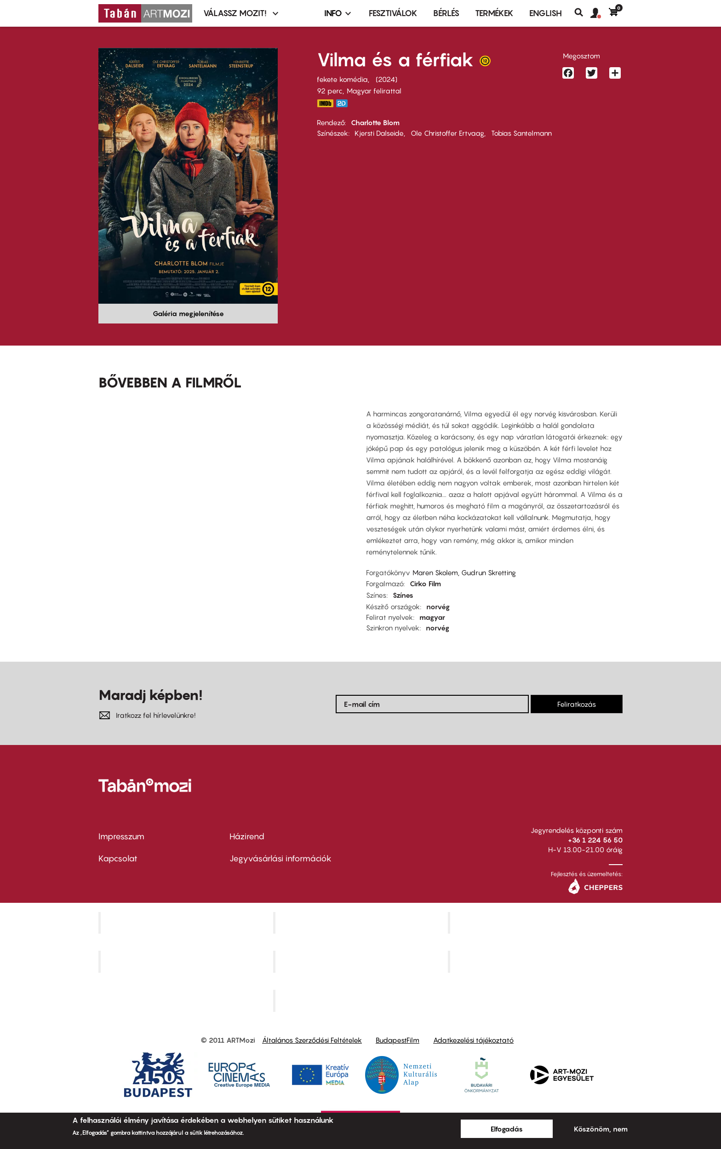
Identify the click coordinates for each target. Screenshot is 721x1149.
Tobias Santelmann (521, 133)
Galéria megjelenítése (188, 313)
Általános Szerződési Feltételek (312, 1040)
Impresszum (121, 836)
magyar (432, 617)
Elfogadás (507, 1129)
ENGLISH (545, 13)
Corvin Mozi (187, 923)
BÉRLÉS (446, 13)
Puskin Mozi (187, 962)
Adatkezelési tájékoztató (473, 1040)
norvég (438, 606)
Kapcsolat (117, 858)
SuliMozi (361, 962)
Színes (403, 595)
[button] (599, 13)
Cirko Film (425, 583)
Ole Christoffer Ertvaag (447, 133)
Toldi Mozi (361, 1001)
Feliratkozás (576, 704)
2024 (386, 79)
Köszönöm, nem (601, 1129)
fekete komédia (342, 79)
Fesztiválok (393, 13)
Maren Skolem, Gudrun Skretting (464, 572)
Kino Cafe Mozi (361, 923)
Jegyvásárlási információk (280, 858)
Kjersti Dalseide (379, 133)
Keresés (582, 12)
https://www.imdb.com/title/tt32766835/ (325, 103)
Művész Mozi (536, 923)
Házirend (246, 836)
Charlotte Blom (375, 122)
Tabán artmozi (536, 962)
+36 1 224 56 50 (595, 840)
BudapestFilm (397, 1040)
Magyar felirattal (374, 91)
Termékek (494, 13)
